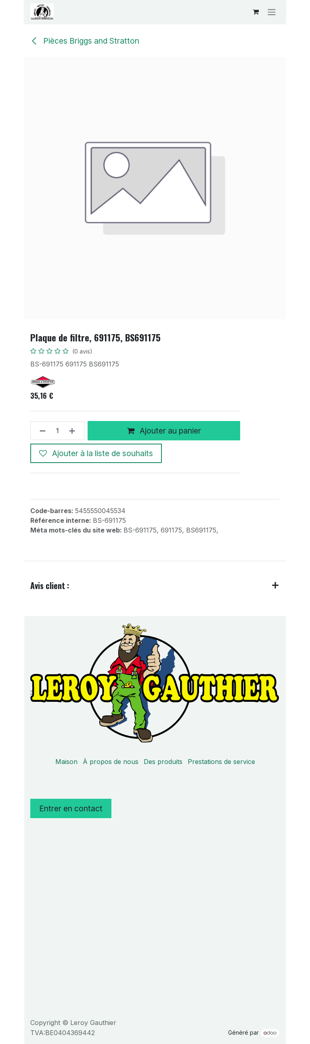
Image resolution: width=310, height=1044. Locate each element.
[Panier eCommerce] (255, 12)
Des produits (163, 762)
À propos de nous (110, 762)
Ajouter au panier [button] (164, 430)
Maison (66, 762)
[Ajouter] (74, 431)
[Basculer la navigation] (272, 11)
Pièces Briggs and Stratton (84, 41)
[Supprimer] (40, 431)
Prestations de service (221, 762)
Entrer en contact (71, 808)
